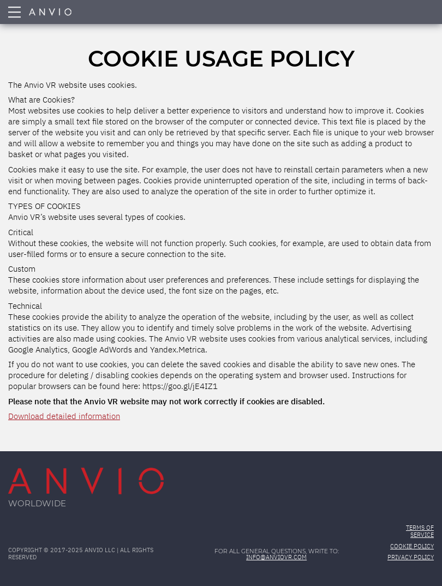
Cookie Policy (412, 546)
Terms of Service (420, 531)
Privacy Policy (410, 557)
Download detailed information (64, 416)
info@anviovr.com (276, 557)
